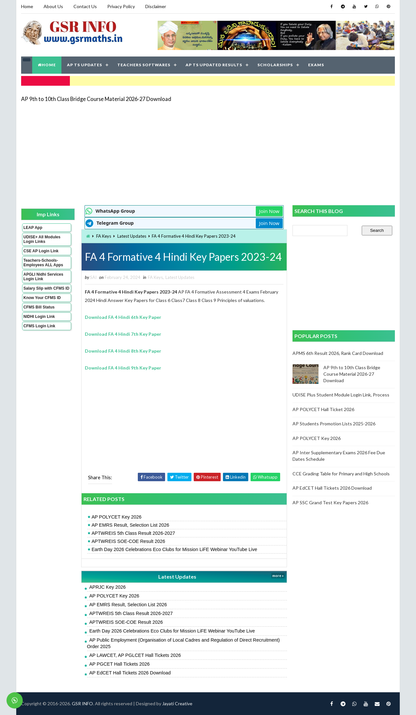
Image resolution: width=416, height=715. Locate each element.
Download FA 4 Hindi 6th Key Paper (123, 317)
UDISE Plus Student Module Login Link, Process (340, 394)
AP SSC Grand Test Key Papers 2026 (330, 502)
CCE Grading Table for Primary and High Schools (341, 473)
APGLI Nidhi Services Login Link (43, 276)
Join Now (269, 211)
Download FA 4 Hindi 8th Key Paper (123, 351)
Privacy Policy (121, 6)
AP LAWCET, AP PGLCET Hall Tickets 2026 (135, 655)
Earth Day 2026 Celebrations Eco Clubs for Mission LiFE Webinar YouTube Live (174, 549)
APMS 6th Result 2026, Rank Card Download (337, 353)
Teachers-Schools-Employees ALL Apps (43, 262)
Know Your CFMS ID (42, 297)
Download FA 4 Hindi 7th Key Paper (123, 334)
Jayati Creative (177, 703)
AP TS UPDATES (84, 64)
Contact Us (85, 6)
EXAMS (316, 64)
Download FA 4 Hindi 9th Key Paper (123, 367)
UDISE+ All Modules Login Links (41, 239)
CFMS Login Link (39, 326)
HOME (47, 64)
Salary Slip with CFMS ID (46, 288)
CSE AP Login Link (40, 251)
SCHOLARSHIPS (275, 64)
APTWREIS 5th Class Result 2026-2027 (133, 533)
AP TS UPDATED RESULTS (214, 64)
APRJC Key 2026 (107, 587)
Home (27, 6)
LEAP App (32, 227)
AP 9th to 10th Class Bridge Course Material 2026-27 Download (96, 99)
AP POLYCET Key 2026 (117, 517)
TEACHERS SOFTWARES (143, 64)
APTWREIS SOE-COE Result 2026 (128, 541)
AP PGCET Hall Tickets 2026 (119, 664)
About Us (53, 6)
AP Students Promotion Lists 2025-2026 (333, 423)
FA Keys (103, 236)
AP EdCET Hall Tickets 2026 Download (130, 672)
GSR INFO (82, 703)
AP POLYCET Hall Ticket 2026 (323, 409)
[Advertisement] (208, 153)
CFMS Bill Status (39, 307)
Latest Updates (131, 236)
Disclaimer (155, 6)
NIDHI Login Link (39, 316)
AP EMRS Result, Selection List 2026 (130, 525)
